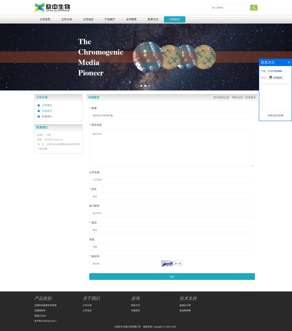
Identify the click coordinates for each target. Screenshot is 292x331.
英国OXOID (40, 315)
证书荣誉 (131, 19)
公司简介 (47, 105)
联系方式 (153, 19)
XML (173, 326)
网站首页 (237, 97)
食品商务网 (185, 310)
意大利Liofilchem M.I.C (45, 321)
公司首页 (45, 19)
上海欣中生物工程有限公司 (127, 326)
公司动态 (88, 19)
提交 (172, 276)
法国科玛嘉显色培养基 (45, 305)
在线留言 (174, 19)
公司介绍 (66, 19)
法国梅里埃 (39, 310)
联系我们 (47, 116)
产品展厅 (110, 19)
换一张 (178, 263)
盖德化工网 (185, 305)
